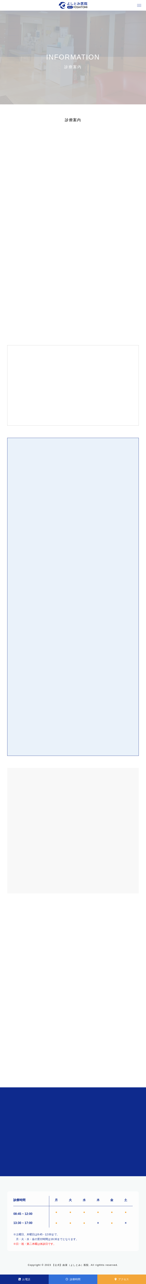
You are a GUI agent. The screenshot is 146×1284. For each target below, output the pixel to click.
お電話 (24, 1279)
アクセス (122, 1279)
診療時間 (73, 1279)
